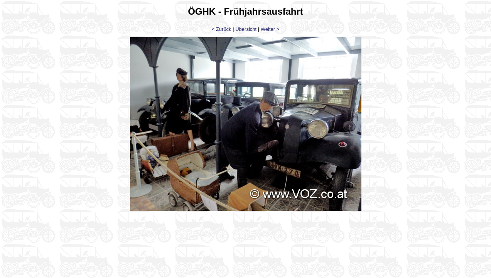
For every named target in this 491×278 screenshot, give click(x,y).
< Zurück (221, 29)
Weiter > (270, 29)
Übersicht (245, 29)
